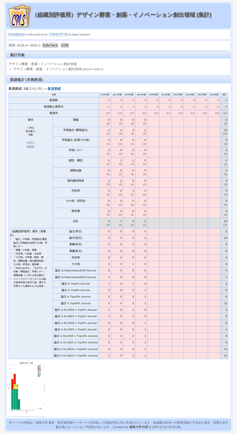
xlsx (30, 146)
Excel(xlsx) (17, 34)
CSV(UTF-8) (58, 34)
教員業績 (54, 88)
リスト (30, 142)
